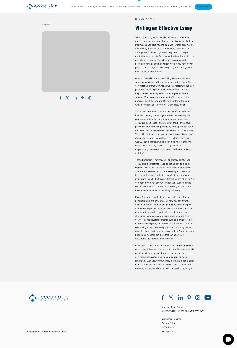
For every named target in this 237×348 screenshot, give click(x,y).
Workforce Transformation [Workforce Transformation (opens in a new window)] (156, 6)
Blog (139, 6)
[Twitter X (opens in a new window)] (171, 298)
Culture (111, 6)
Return (46, 24)
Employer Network (97, 6)
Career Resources (126, 6)
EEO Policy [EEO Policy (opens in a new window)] (167, 331)
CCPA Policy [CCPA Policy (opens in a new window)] (168, 327)
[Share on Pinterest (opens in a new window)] (82, 98)
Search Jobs (203, 6)
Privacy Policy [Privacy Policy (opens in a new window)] (168, 323)
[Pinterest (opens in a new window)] (189, 298)
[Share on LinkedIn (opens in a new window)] (75, 98)
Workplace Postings (171, 319)
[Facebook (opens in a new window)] (163, 298)
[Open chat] (228, 339)
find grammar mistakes (155, 86)
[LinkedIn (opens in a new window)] (180, 298)
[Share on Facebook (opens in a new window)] (60, 98)
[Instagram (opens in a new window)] (89, 98)
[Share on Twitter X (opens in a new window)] (67, 98)
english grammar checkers (148, 41)
